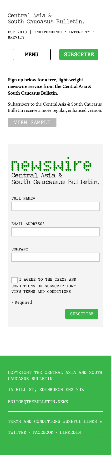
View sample (32, 122)
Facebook (42, 433)
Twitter (17, 433)
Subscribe (79, 55)
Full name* (23, 199)
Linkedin (70, 433)
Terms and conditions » (37, 422)
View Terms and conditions (41, 292)
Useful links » (84, 422)
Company (19, 249)
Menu (31, 55)
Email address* (28, 224)
